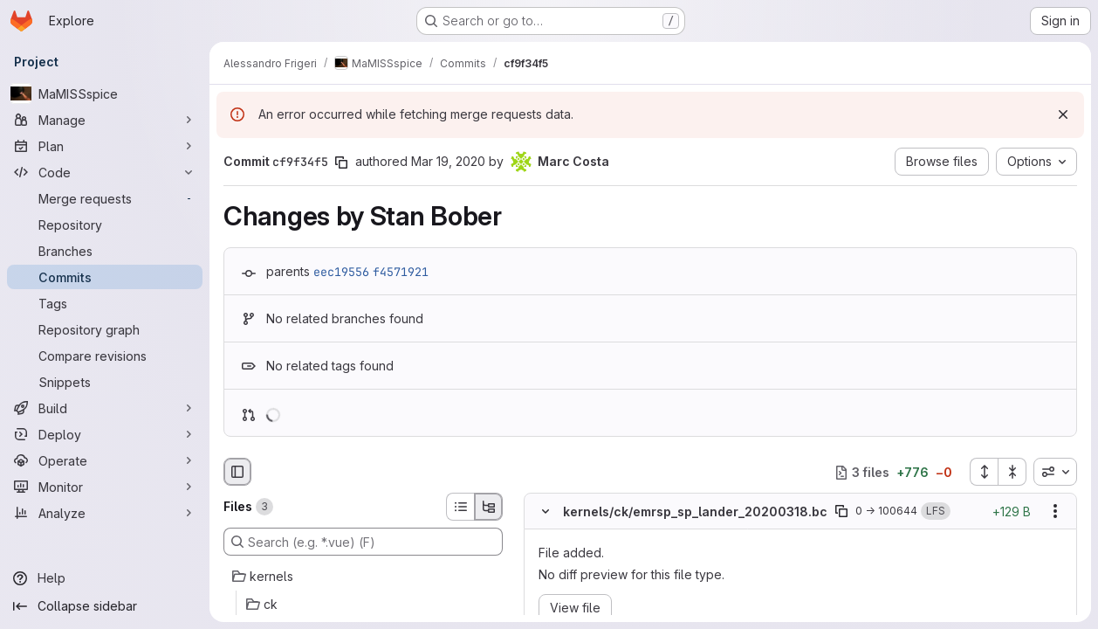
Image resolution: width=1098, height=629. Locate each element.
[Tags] (104, 303)
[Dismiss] (1063, 114)
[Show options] (1055, 511)
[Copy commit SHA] (341, 162)
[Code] (104, 172)
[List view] (460, 507)
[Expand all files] (984, 472)
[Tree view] (489, 507)
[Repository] (104, 224)
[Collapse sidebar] (104, 606)
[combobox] (1055, 472)
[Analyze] (104, 513)
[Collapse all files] (1012, 472)
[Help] (104, 578)
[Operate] (104, 460)
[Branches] (104, 250)
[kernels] (363, 577)
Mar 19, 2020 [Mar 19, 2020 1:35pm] (448, 161)
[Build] (104, 408)
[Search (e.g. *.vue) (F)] (363, 542)
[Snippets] (104, 382)
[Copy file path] (841, 511)
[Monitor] (104, 486)
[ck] (363, 605)
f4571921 (401, 272)
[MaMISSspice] (104, 93)
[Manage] (104, 119)
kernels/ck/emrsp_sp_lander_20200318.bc (695, 511)
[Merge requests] (104, 198)
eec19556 (341, 272)
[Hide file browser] (237, 472)
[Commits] (104, 277)
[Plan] (104, 146)
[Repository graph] (104, 329)
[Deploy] (104, 434)
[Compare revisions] (104, 355)
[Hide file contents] (545, 511)
